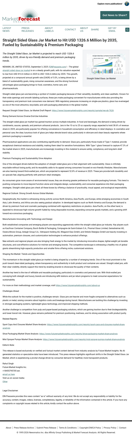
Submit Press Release (46, 428)
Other (5, 381)
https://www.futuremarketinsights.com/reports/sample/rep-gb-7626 (83, 110)
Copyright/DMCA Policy (90, 428)
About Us (84, 29)
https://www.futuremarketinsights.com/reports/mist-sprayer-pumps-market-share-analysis (84, 339)
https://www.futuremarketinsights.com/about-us (78, 285)
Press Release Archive (24, 428)
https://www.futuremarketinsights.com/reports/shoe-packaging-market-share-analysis (78, 334)
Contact (70, 29)
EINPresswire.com (58, 67)
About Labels (49, 29)
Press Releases (28, 29)
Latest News (7, 29)
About (8, 428)
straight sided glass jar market (16, 70)
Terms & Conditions (68, 428)
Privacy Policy (110, 428)
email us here (9, 374)
